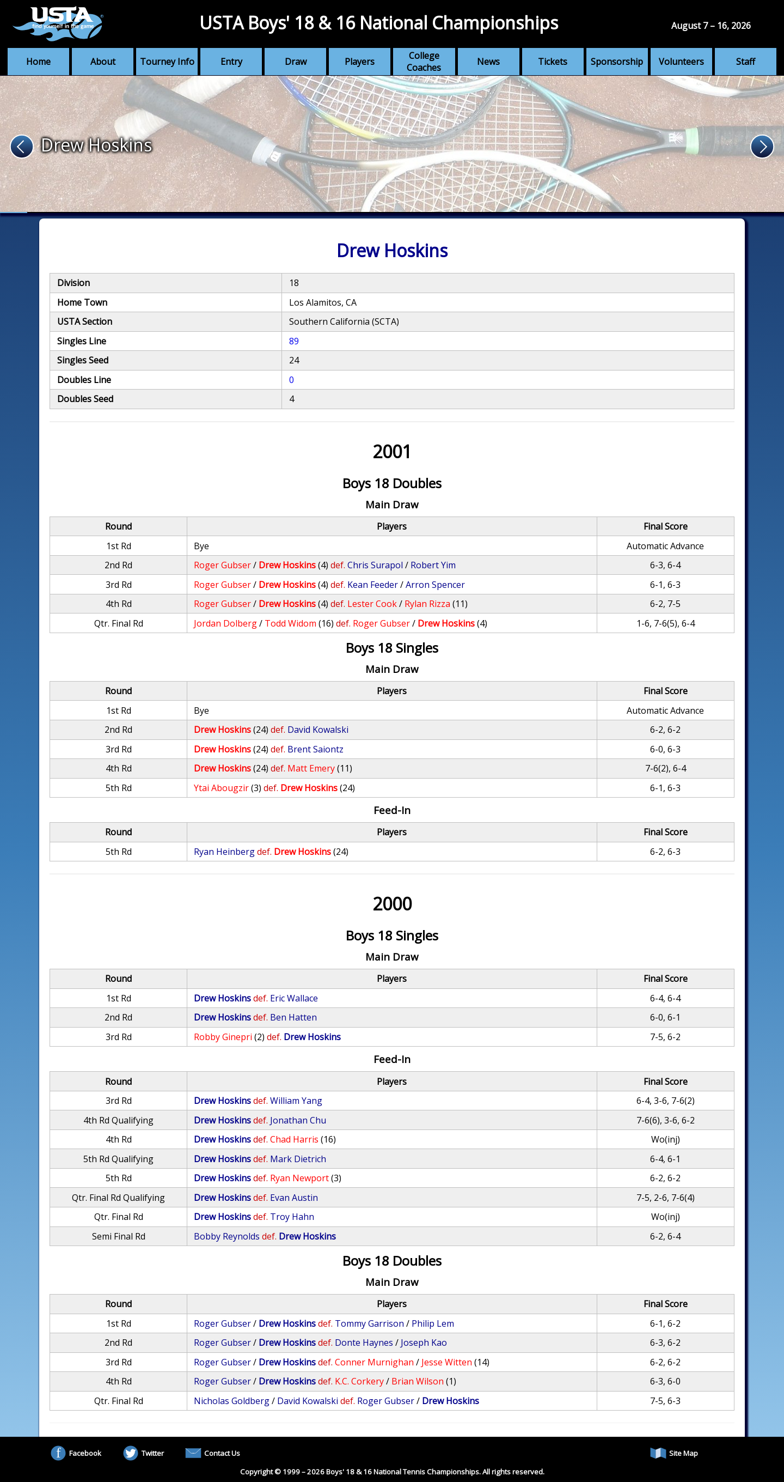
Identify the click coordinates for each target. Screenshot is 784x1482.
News (488, 62)
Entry (231, 62)
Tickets (552, 62)
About (102, 62)
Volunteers (681, 62)
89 (294, 341)
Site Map (674, 1453)
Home (38, 62)
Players (360, 62)
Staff (745, 62)
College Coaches (424, 62)
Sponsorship (617, 62)
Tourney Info (167, 62)
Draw (296, 62)
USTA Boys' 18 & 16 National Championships (378, 22)
